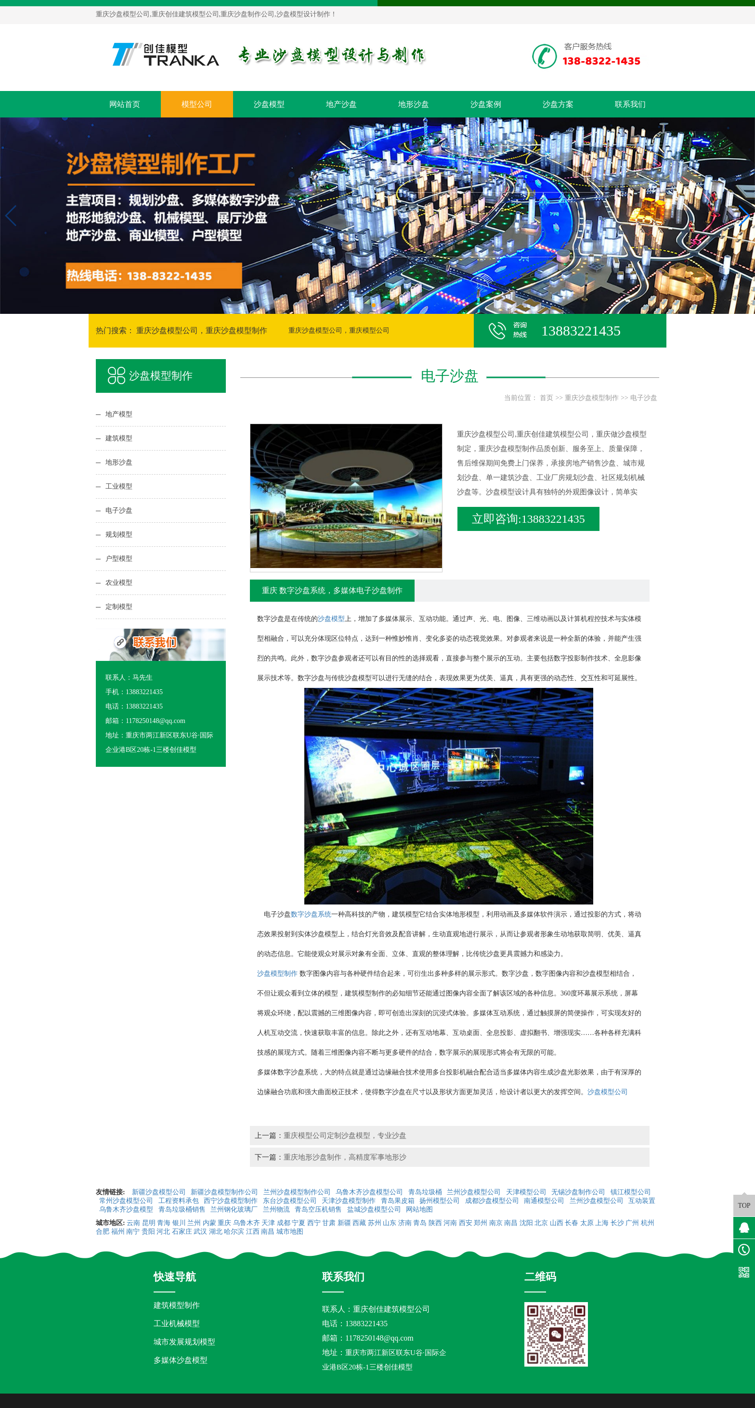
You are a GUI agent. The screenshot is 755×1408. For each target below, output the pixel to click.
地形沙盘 (413, 104)
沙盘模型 (269, 104)
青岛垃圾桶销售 (183, 1209)
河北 (163, 1231)
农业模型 (118, 582)
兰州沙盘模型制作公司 (298, 1192)
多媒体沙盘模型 (181, 1360)
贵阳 (148, 1231)
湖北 (215, 1231)
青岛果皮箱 (399, 1200)
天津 (268, 1223)
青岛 (420, 1223)
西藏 (359, 1223)
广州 (632, 1223)
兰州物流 (277, 1209)
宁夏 (298, 1223)
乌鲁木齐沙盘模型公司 (370, 1192)
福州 (118, 1231)
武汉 (200, 1231)
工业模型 (118, 486)
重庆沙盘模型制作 (592, 397)
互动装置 (641, 1200)
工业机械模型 (177, 1323)
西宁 (314, 1223)
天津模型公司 (527, 1192)
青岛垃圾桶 (426, 1192)
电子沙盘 (118, 510)
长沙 (617, 1223)
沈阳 (526, 1223)
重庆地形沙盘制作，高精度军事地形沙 (345, 1157)
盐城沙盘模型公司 (375, 1209)
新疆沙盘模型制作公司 (225, 1192)
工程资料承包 (179, 1200)
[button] (374, 305)
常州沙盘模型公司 (127, 1200)
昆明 (149, 1223)
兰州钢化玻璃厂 (235, 1209)
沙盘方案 (558, 104)
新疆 (344, 1223)
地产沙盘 (341, 104)
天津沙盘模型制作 (350, 1200)
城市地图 (289, 1231)
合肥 (102, 1231)
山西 (556, 1223)
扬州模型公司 (440, 1200)
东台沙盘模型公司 (291, 1200)
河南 (450, 1223)
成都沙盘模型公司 (493, 1200)
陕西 (435, 1223)
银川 (179, 1223)
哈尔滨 (234, 1231)
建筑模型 (118, 438)
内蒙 (209, 1223)
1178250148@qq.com (379, 1338)
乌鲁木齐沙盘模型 (127, 1209)
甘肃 (329, 1223)
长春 (571, 1223)
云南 (133, 1223)
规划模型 (118, 534)
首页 (546, 397)
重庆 (224, 1223)
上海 (602, 1223)
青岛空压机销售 (319, 1209)
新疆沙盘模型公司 (160, 1192)
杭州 (647, 1223)
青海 (163, 1223)
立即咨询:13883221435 (528, 519)
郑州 (480, 1223)
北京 (541, 1223)
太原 (587, 1223)
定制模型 (118, 606)
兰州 (194, 1223)
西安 (465, 1223)
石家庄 (182, 1231)
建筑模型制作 (177, 1305)
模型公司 (197, 104)
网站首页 (124, 104)
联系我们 (630, 104)
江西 (253, 1231)
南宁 (133, 1231)
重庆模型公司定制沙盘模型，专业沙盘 (345, 1135)
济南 (405, 1223)
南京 (496, 1223)
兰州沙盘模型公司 (475, 1192)
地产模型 (118, 414)
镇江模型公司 (631, 1192)
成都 (283, 1223)
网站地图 (420, 1209)
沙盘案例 (485, 104)
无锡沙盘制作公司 (579, 1192)
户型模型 (118, 558)
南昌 (511, 1223)
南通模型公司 (545, 1200)
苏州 (374, 1223)
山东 (389, 1223)
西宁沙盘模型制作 (232, 1200)
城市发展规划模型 (184, 1342)
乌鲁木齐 (246, 1223)
